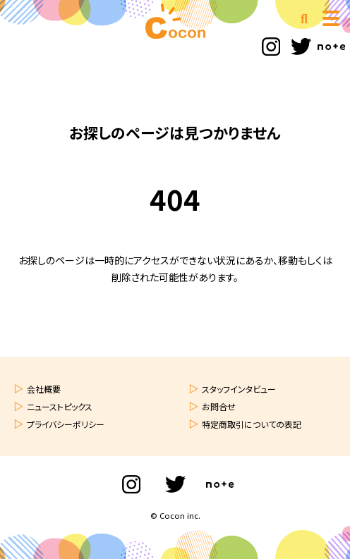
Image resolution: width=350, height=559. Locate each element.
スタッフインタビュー (239, 389)
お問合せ (219, 406)
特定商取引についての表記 (251, 424)
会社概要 (44, 389)
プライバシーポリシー (65, 424)
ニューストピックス (59, 406)
